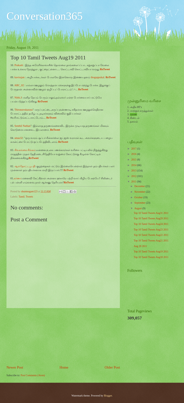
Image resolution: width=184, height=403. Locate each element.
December (140, 186)
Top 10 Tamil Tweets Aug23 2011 (151, 229)
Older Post (112, 367)
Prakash (18, 65)
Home (63, 367)
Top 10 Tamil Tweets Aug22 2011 (151, 235)
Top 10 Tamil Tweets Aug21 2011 (151, 240)
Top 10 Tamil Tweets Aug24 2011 (151, 224)
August (138, 208)
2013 (134, 170)
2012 (134, 176)
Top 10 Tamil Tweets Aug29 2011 (151, 218)
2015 (134, 159)
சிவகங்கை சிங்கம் (25, 150)
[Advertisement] (63, 336)
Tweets (29, 196)
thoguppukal (97, 77)
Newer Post (15, 367)
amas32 (18, 137)
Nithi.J (18, 97)
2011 (134, 181)
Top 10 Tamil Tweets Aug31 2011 (151, 213)
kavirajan (19, 77)
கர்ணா (17, 178)
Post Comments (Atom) (33, 375)
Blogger (108, 395)
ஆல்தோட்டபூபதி (24, 166)
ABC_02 (19, 85)
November (140, 191)
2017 (134, 148)
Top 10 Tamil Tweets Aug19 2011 (151, 251)
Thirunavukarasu (23, 109)
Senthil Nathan (22, 125)
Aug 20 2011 (140, 246)
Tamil (22, 196)
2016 (134, 154)
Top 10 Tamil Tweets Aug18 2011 (151, 257)
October (138, 197)
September (140, 202)
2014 (134, 165)
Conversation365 (45, 16)
